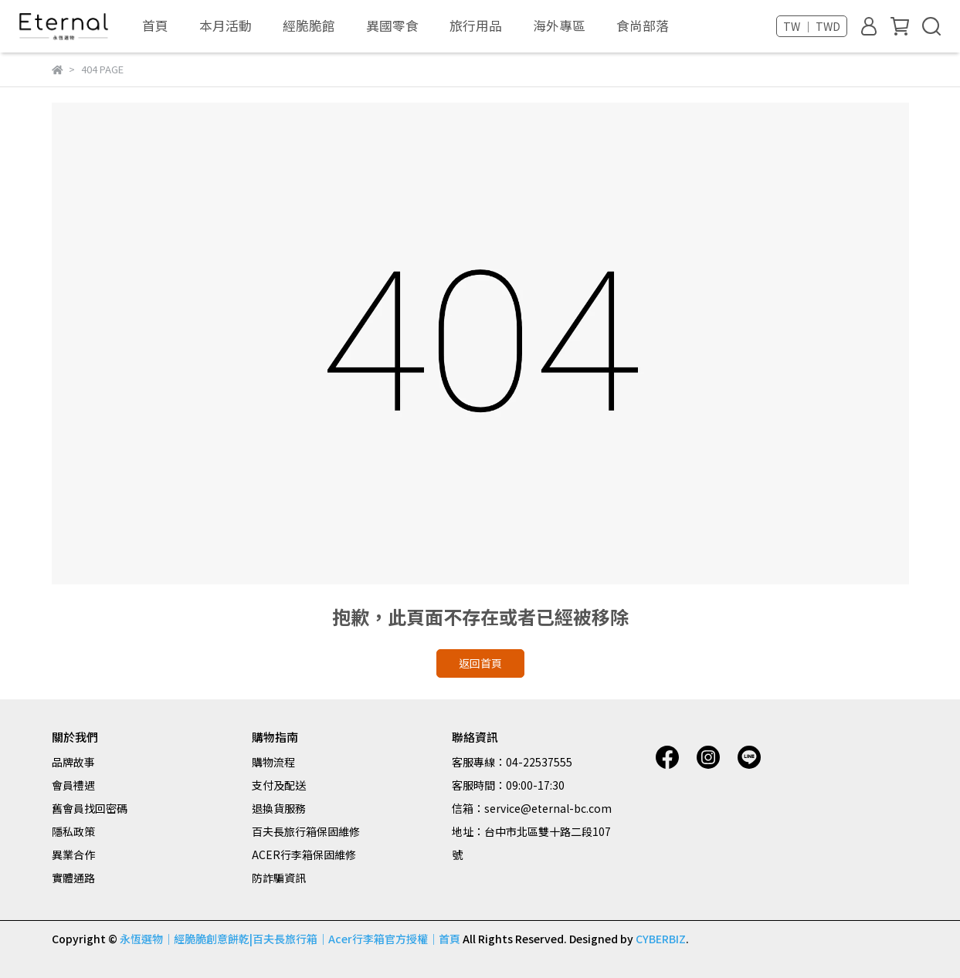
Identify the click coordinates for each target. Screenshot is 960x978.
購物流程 (273, 762)
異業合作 (73, 854)
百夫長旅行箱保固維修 (306, 831)
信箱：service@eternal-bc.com (532, 808)
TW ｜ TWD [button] (811, 26)
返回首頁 (480, 663)
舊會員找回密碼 (89, 808)
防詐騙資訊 (279, 877)
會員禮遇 (73, 785)
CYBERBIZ (661, 938)
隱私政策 (73, 831)
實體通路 (73, 877)
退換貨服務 (279, 808)
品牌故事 (73, 762)
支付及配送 (279, 785)
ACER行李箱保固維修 (304, 854)
